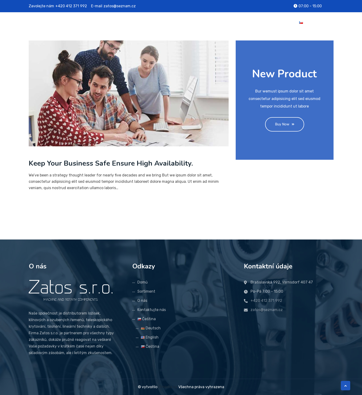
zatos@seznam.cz (119, 6)
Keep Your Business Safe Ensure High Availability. (111, 163)
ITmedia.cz (167, 387)
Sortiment (227, 22)
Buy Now (284, 124)
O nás (249, 22)
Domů (204, 22)
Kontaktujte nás (276, 22)
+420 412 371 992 (71, 6)
